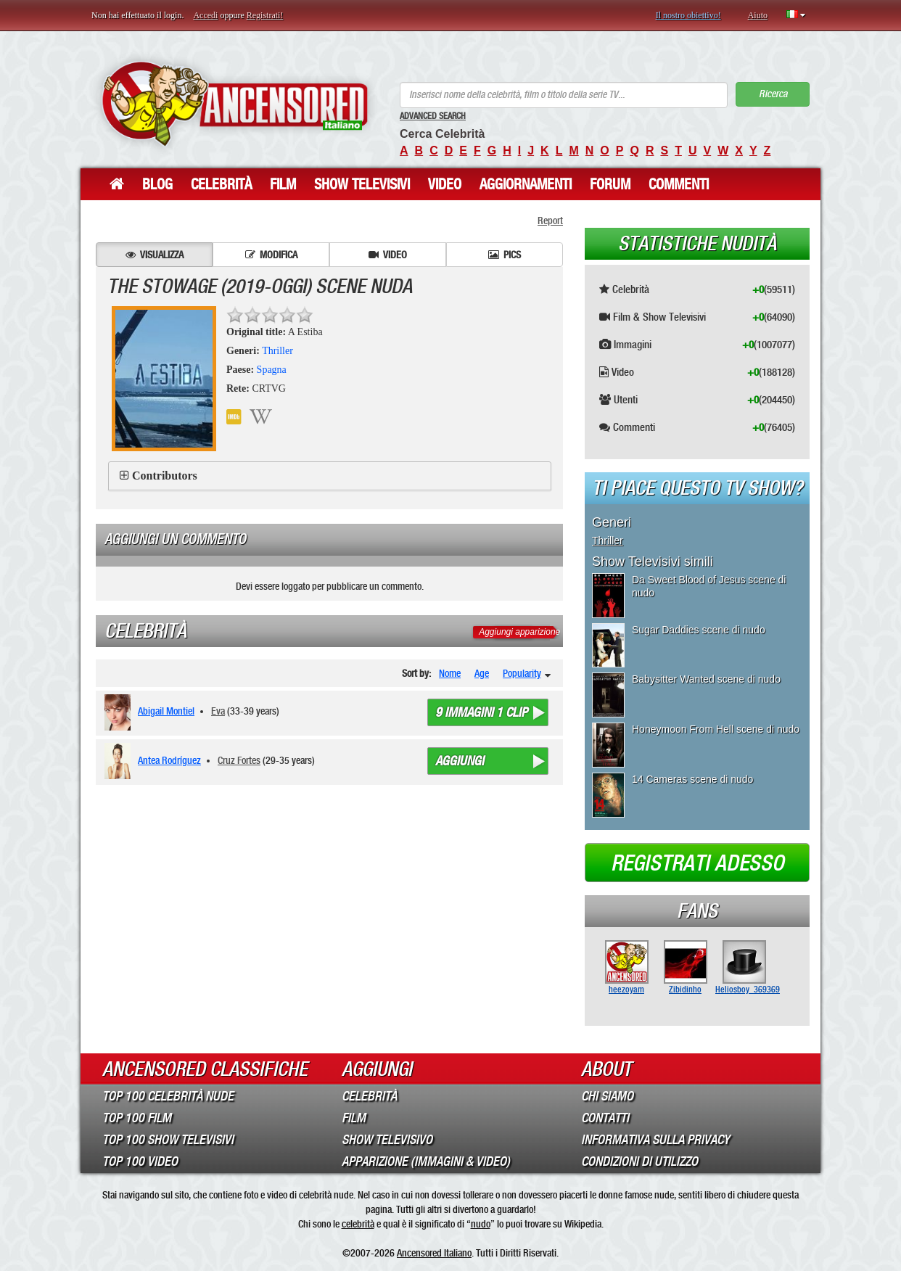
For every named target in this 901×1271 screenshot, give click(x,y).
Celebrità (221, 184)
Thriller (277, 350)
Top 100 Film (136, 1118)
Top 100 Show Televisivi (168, 1140)
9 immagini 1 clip (481, 712)
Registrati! (265, 15)
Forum (610, 184)
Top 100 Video (140, 1161)
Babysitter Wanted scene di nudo (706, 679)
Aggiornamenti (526, 184)
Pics (504, 254)
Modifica (271, 254)
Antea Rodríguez (169, 760)
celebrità (358, 1224)
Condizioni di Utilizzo (639, 1161)
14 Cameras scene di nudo (692, 779)
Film (283, 184)
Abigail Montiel (166, 711)
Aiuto (758, 15)
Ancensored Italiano (434, 1253)
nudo (480, 1224)
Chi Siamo (607, 1096)
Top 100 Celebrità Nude (168, 1096)
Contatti (605, 1118)
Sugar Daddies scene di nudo (698, 630)
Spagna (272, 369)
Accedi (205, 15)
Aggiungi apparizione (519, 632)
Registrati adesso (697, 863)
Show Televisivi (362, 184)
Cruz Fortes (239, 760)
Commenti (679, 184)
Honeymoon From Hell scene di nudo (715, 729)
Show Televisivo (387, 1140)
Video (444, 184)
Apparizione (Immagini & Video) (426, 1161)
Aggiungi (459, 761)
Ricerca (773, 94)
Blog (157, 184)
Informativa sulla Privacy (655, 1140)
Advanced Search (433, 116)
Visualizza (155, 254)
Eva (218, 711)
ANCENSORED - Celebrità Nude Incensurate (234, 103)
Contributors (164, 475)
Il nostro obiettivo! (688, 15)
